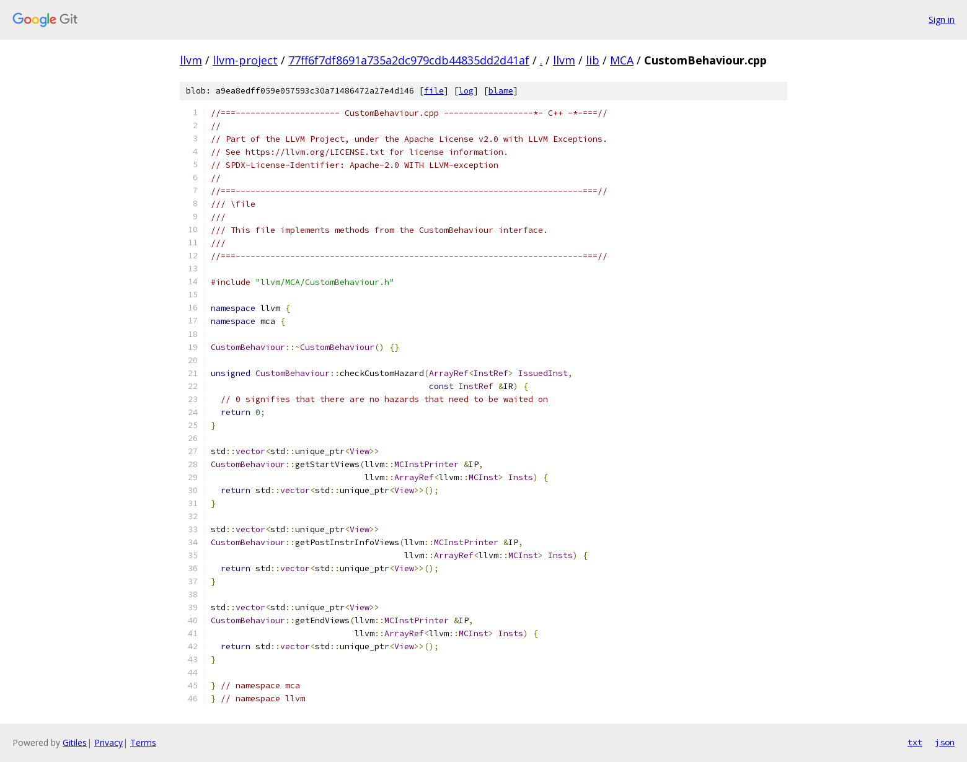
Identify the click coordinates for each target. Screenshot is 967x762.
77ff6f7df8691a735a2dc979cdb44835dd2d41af (408, 60)
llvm (191, 60)
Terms (143, 742)
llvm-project (245, 60)
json (945, 742)
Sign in (942, 19)
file (434, 90)
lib (592, 60)
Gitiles (75, 742)
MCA (622, 60)
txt (914, 742)
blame (500, 90)
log (466, 90)
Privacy (108, 742)
